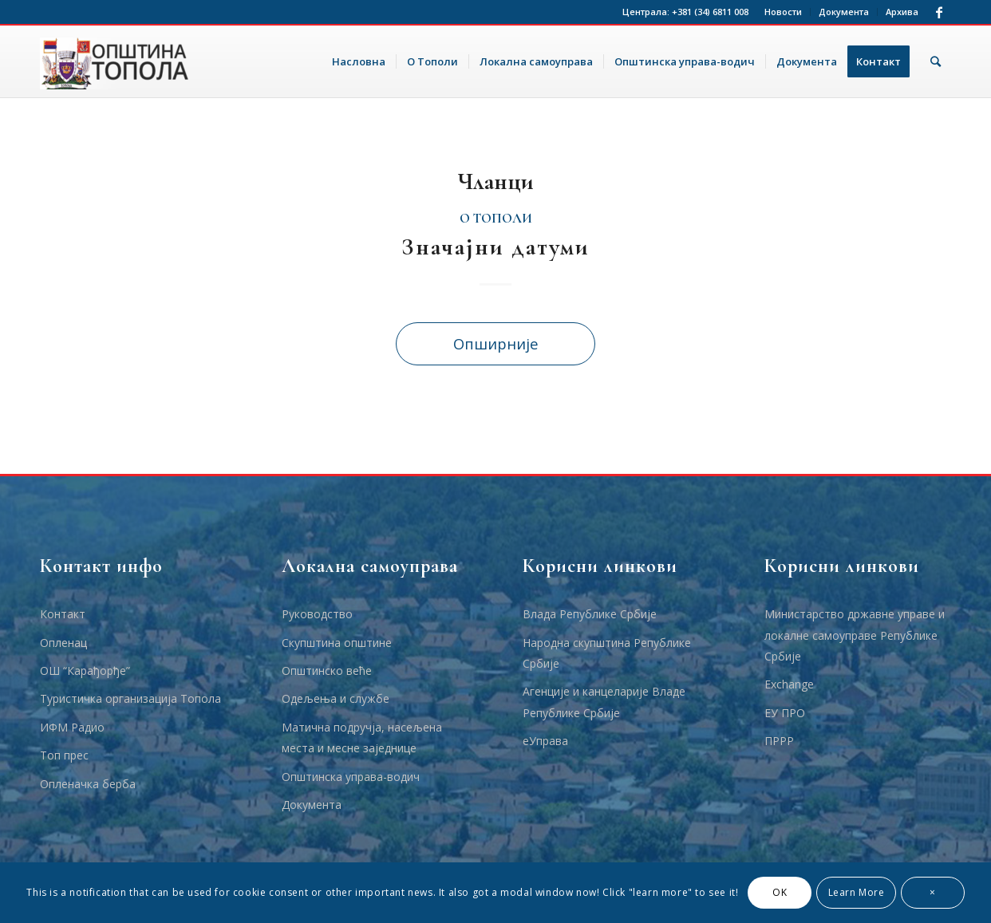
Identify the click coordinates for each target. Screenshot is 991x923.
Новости (783, 12)
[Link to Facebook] (939, 12)
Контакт (62, 613)
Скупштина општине (337, 642)
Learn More (856, 892)
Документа (844, 12)
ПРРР (779, 740)
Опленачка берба (88, 783)
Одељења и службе (335, 698)
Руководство (317, 613)
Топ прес (64, 755)
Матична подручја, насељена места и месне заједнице (362, 737)
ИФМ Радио (72, 727)
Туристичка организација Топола (130, 698)
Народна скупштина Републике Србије (607, 653)
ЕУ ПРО (784, 712)
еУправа (545, 740)
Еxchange (789, 684)
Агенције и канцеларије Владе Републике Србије (604, 702)
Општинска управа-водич (351, 776)
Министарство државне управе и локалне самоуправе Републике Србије (854, 635)
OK (779, 892)
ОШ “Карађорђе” (85, 670)
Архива (902, 12)
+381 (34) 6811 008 (710, 12)
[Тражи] (935, 61)
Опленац (63, 642)
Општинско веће (327, 670)
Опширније (496, 343)
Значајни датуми (495, 247)
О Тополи (496, 219)
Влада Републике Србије (590, 613)
